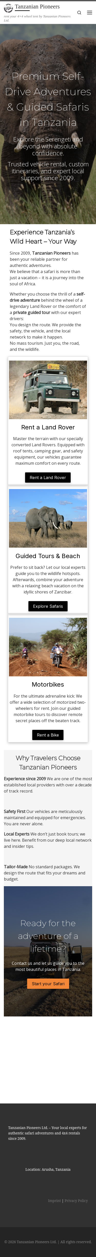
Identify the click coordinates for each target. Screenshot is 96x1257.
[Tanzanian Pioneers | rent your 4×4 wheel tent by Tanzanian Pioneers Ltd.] (8, 7)
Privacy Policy (76, 1142)
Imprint (54, 1142)
